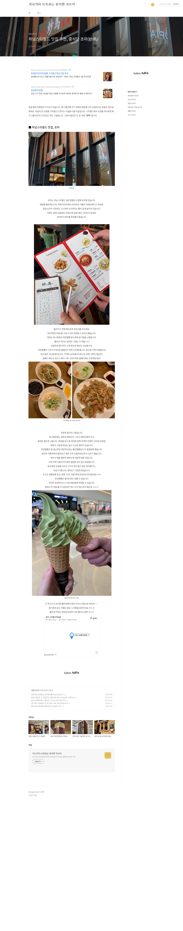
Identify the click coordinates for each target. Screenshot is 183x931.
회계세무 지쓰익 (133, 95)
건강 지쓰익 (132, 99)
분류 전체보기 (132, 91)
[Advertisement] (71, 440)
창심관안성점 (37, 90)
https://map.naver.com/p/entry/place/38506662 (49, 70)
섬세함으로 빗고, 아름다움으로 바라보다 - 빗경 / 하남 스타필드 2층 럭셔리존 (61, 76)
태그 (39, 12)
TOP (153, 858)
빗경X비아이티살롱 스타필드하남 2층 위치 (49, 73)
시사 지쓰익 (132, 115)
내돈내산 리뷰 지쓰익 (135, 107)
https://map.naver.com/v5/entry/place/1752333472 (50, 87)
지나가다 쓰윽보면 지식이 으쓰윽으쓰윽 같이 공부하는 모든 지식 (54, 822)
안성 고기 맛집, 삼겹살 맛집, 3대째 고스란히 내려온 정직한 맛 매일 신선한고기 (61, 93)
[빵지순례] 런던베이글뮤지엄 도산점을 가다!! (46, 771)
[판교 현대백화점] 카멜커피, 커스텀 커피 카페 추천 (48, 765)
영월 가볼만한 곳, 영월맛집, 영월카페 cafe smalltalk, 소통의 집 (52, 762)
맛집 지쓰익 (35, 755)
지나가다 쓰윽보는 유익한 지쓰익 (51, 4)
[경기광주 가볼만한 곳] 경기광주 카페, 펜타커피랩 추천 (49, 768)
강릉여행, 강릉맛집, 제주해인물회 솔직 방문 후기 (47, 760)
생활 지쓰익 (132, 111)
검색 (147, 4)
